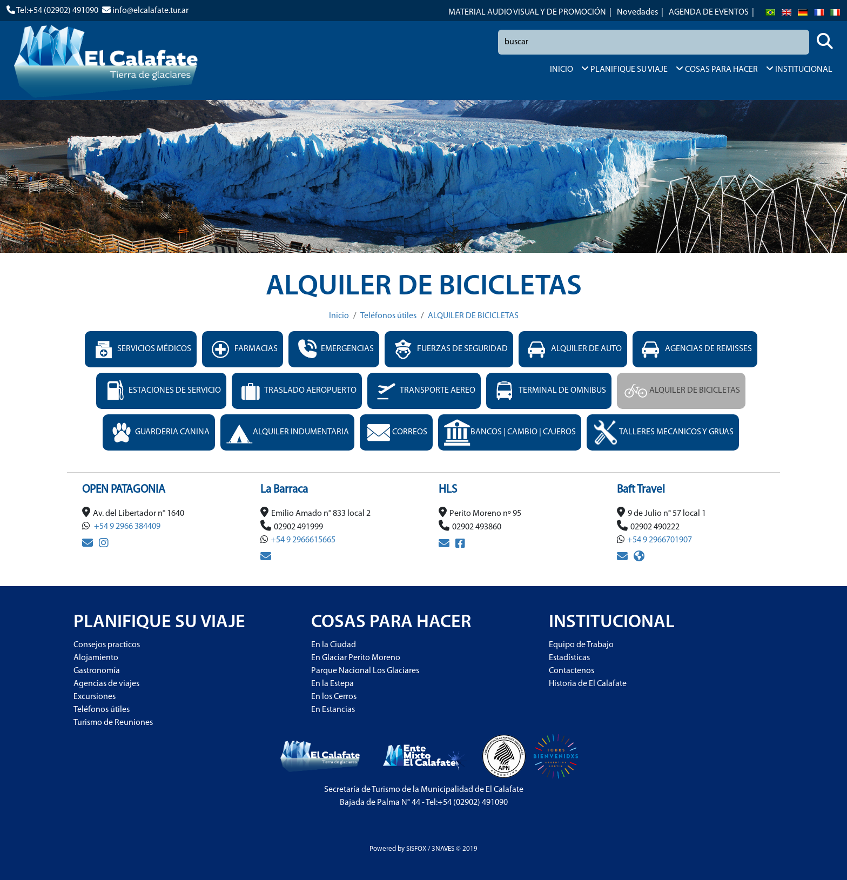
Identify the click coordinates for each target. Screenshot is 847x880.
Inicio (339, 316)
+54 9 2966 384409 (126, 526)
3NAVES (443, 848)
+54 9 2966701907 (659, 540)
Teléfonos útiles (388, 316)
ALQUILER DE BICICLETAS (473, 316)
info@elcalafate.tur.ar (150, 10)
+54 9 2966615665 (303, 540)
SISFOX (416, 848)
